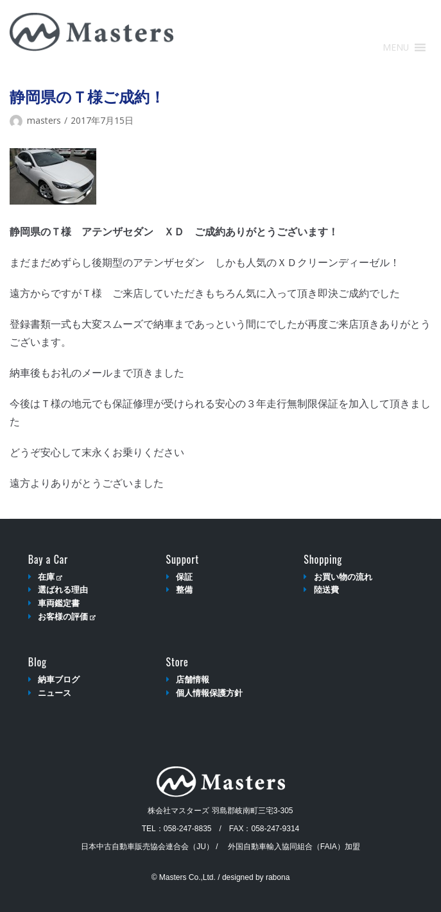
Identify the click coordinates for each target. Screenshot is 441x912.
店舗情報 (192, 679)
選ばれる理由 (63, 590)
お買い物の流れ (343, 577)
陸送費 (326, 590)
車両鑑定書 (59, 603)
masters (44, 120)
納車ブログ (59, 679)
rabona (278, 877)
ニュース (54, 693)
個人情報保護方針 (209, 693)
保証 (184, 577)
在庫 (50, 577)
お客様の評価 (66, 616)
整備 (184, 590)
